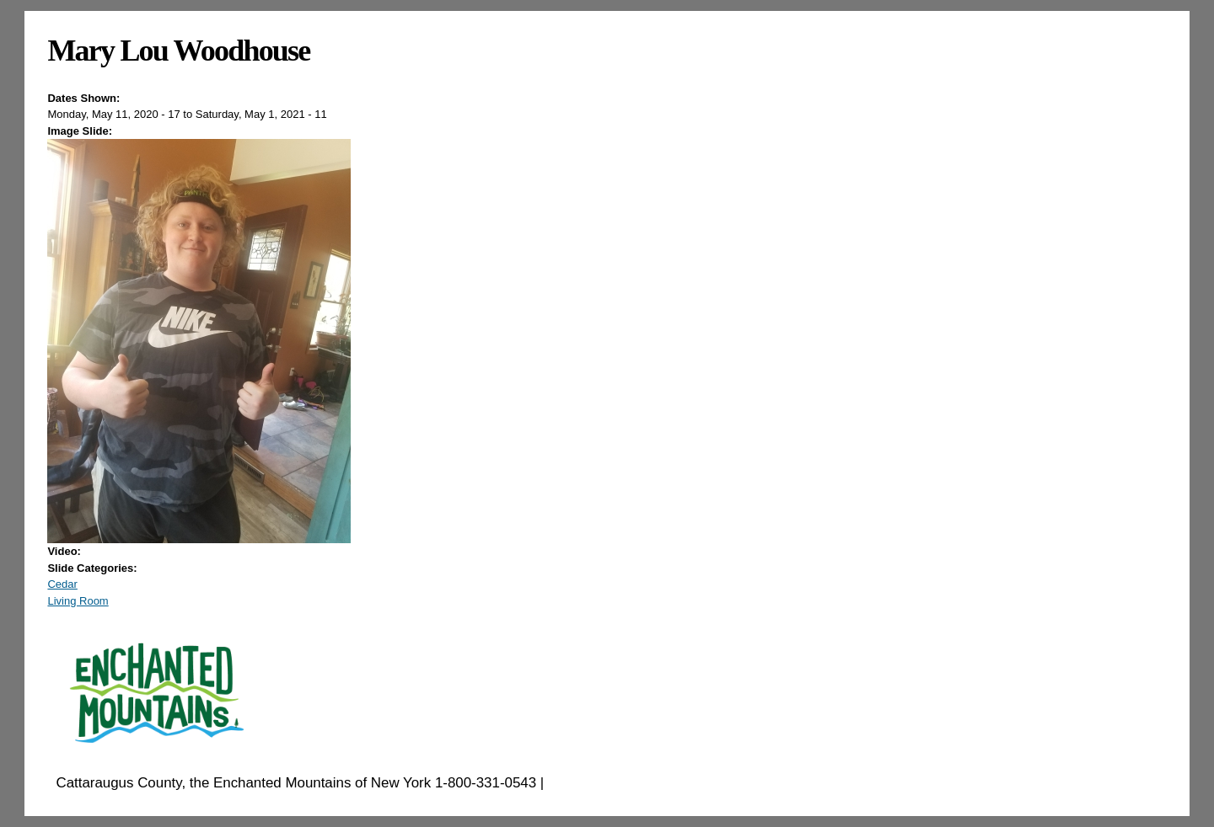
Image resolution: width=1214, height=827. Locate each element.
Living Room (77, 601)
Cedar (62, 584)
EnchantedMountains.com (630, 783)
